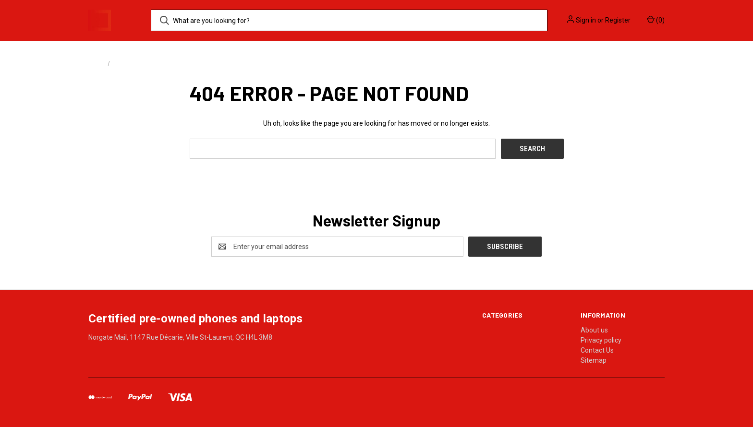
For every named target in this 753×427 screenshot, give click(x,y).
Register (618, 20)
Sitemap (594, 360)
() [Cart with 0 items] (656, 19)
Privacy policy (601, 340)
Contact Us (597, 350)
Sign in (586, 20)
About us (594, 330)
